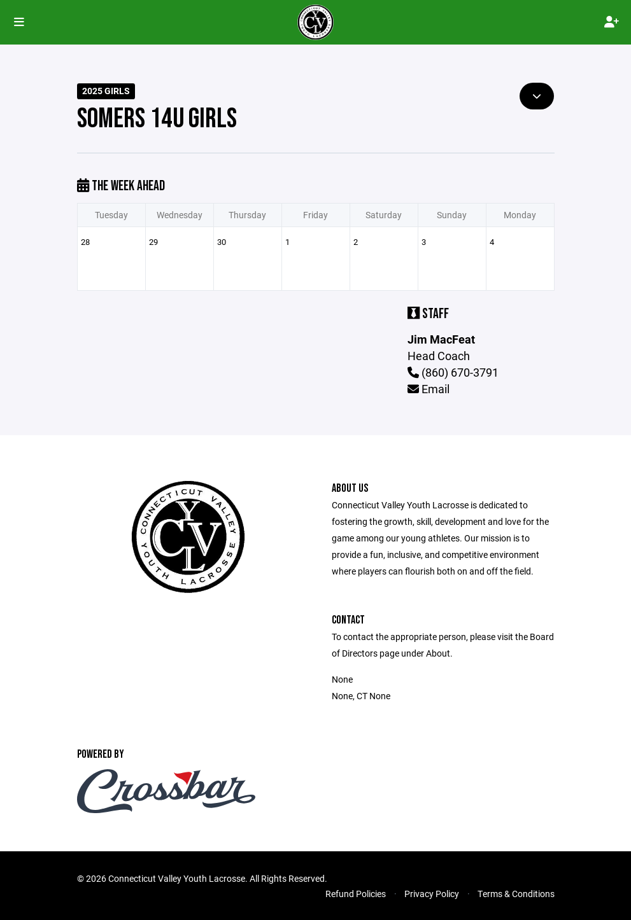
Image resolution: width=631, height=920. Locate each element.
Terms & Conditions (516, 894)
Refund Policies (355, 894)
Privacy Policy (431, 894)
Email (429, 388)
